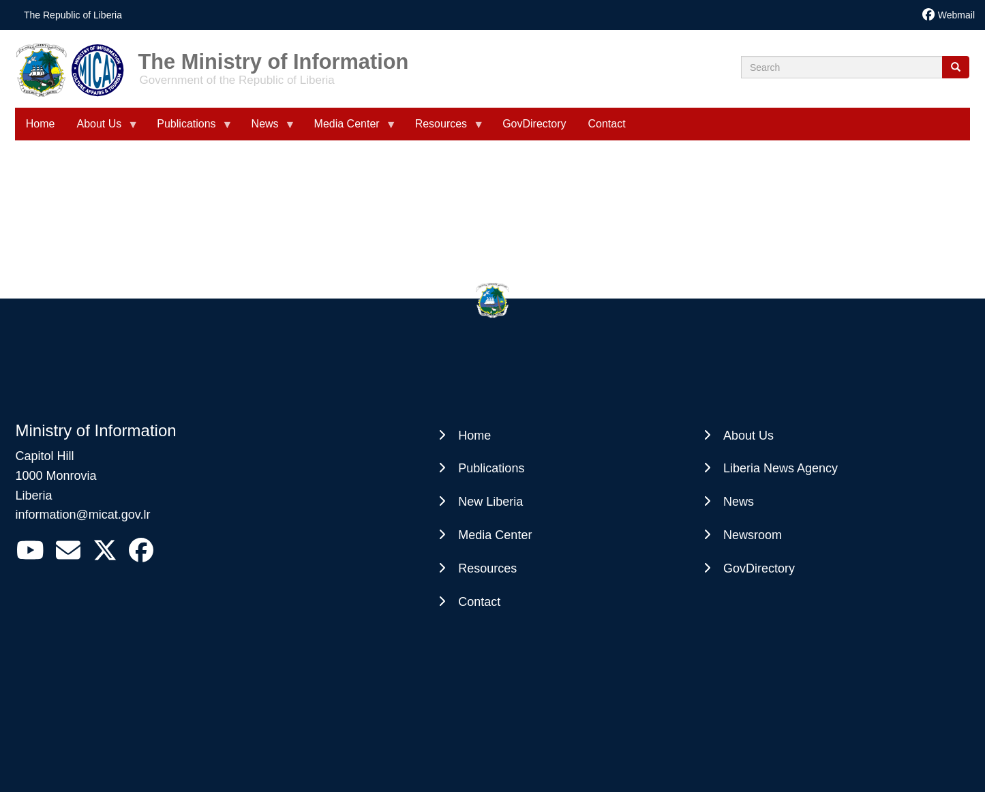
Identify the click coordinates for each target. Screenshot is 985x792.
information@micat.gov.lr (83, 514)
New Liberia (490, 501)
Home (474, 435)
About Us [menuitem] (101, 129)
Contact (479, 602)
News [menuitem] (268, 129)
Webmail (956, 15)
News (738, 501)
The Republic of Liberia (73, 15)
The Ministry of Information (273, 57)
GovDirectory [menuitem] (534, 124)
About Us (748, 435)
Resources (487, 568)
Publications (491, 468)
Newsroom (752, 535)
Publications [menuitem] (189, 129)
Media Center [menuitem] (349, 129)
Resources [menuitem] (443, 129)
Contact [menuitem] (606, 124)
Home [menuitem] (40, 124)
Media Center (495, 535)
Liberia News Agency (780, 468)
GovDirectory (759, 568)
